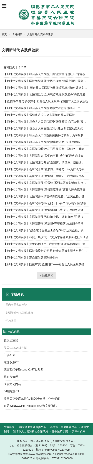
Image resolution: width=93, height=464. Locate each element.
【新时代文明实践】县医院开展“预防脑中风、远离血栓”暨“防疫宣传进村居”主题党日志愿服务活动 (46, 216)
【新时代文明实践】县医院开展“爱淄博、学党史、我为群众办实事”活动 (46, 169)
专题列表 (17, 34)
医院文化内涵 (12, 384)
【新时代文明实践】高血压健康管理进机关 (31, 257)
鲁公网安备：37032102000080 (54, 458)
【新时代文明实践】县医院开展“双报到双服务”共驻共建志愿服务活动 (46, 189)
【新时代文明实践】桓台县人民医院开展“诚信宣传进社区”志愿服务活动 (46, 74)
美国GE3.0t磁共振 (15, 347)
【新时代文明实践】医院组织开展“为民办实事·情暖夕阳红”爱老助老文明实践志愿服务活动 (46, 80)
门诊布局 (9, 355)
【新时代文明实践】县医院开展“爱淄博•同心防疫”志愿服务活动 (44, 210)
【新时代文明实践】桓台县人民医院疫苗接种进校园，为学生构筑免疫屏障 (46, 135)
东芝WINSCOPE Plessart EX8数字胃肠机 (30, 405)
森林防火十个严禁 (15, 67)
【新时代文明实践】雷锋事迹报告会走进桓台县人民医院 (39, 114)
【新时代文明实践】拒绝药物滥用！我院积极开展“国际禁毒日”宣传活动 (46, 243)
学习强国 (11, 320)
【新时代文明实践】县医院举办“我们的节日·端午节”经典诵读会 (43, 155)
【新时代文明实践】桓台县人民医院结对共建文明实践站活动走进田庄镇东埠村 (46, 128)
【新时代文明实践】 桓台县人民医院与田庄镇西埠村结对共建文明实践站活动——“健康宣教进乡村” (46, 87)
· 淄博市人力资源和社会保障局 (29, 431)
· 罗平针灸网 (77, 431)
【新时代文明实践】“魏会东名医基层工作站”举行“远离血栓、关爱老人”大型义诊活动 (46, 230)
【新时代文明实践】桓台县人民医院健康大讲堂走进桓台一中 (42, 108)
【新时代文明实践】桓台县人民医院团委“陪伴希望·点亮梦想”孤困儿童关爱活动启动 (46, 121)
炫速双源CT (11, 362)
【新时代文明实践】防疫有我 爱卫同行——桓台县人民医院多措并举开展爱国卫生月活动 (46, 264)
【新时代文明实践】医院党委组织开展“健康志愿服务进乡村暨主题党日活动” (46, 250)
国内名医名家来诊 (16, 304)
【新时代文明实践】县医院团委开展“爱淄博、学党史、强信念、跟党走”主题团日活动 (46, 162)
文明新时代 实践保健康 (40, 34)
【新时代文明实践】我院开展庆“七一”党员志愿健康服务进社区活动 (46, 237)
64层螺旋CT (11, 391)
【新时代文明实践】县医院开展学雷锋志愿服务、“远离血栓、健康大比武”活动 (46, 196)
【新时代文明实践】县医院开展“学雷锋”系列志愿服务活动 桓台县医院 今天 (46, 182)
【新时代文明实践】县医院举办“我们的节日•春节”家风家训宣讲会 (45, 203)
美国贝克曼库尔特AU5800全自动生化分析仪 (32, 398)
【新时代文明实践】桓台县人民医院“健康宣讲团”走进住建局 (42, 142)
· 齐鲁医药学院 (59, 431)
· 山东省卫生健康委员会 (32, 427)
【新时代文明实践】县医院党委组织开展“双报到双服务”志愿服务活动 (46, 94)
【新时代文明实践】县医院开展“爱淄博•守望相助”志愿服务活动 (44, 223)
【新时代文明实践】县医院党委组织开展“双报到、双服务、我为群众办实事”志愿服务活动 (46, 148)
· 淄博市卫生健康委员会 (63, 427)
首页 (4, 34)
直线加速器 (11, 340)
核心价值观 (11, 376)
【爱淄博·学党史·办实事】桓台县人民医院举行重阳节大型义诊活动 (46, 101)
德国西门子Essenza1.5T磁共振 (23, 369)
